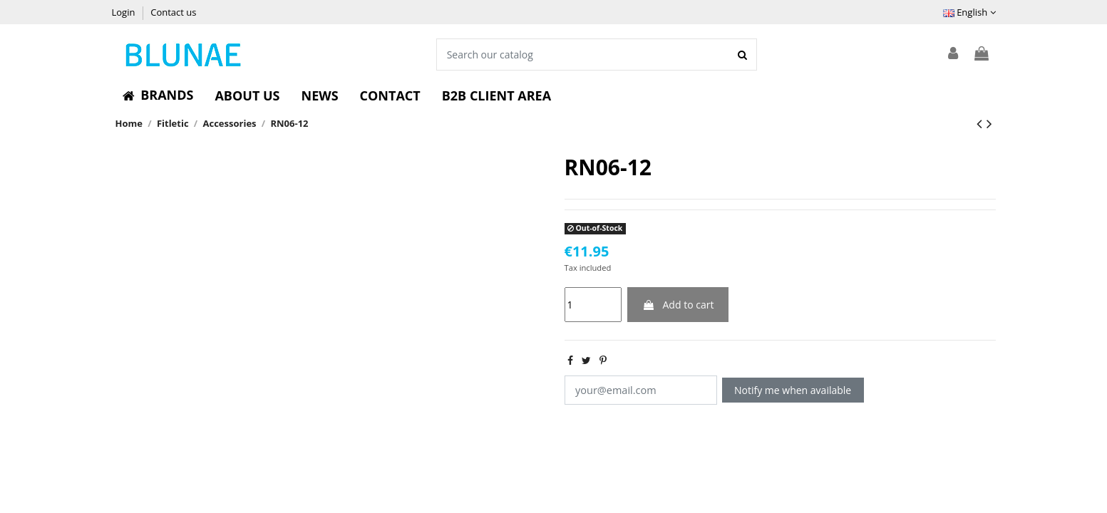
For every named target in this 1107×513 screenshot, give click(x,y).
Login (125, 12)
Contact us (173, 12)
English (969, 12)
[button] (158, 95)
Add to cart (678, 304)
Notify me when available (787, 390)
